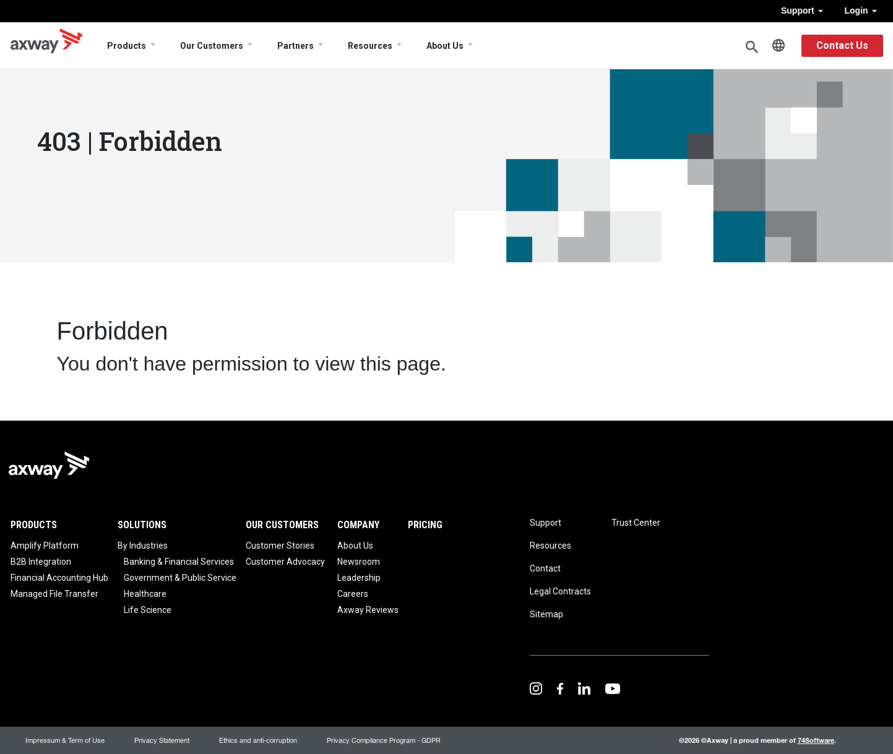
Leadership (359, 578)
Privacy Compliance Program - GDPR (384, 740)
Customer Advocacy (285, 562)
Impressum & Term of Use (65, 740)
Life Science (147, 610)
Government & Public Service (180, 578)
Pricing (425, 525)
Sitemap (546, 614)
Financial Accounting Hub (59, 578)
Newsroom (358, 562)
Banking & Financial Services (179, 562)
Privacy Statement (161, 740)
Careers (352, 594)
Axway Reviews (368, 610)
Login (861, 10)
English (778, 46)
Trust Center (635, 523)
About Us (445, 46)
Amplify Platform (45, 546)
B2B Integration (41, 562)
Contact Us (842, 45)
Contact (545, 568)
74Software (816, 740)
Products (126, 46)
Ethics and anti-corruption (258, 740)
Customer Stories (280, 546)
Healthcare (145, 594)
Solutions (142, 525)
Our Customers (211, 46)
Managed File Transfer (54, 594)
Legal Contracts (560, 591)
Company (358, 525)
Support (802, 10)
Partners (295, 46)
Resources (370, 46)
